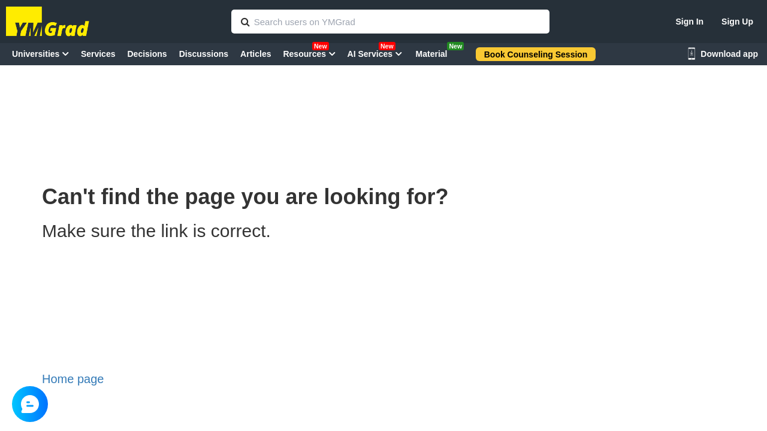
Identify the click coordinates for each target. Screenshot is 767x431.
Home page (73, 379)
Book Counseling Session (536, 54)
